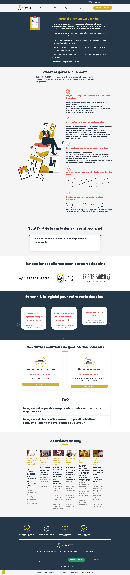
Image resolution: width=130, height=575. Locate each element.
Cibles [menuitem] (37, 558)
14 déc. (95, 464)
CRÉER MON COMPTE (76, 560)
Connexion (95, 560)
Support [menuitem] (41, 562)
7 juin (28, 466)
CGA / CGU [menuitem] (90, 572)
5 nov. (81, 462)
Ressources (30, 464)
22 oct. (68, 464)
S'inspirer (30, 462)
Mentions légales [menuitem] (62, 572)
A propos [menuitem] (46, 558)
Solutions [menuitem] (27, 558)
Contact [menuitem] (57, 558)
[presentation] (18, 324)
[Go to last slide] (21, 279)
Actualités (30, 458)
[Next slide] (109, 279)
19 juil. (55, 464)
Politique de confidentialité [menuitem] (77, 572)
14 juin (42, 464)
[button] (63, 338)
